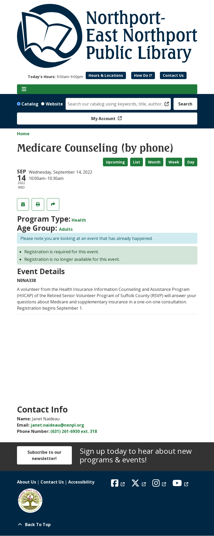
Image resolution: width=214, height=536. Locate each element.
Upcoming (115, 162)
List (136, 162)
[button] (55, 76)
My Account (104, 118)
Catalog (29, 104)
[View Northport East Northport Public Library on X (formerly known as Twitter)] (139, 484)
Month (154, 162)
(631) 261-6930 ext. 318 (73, 431)
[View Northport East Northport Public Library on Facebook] (118, 484)
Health (79, 220)
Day (190, 162)
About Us (26, 482)
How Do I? (143, 75)
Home (23, 134)
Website (54, 104)
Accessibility (81, 482)
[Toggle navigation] (24, 89)
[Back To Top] (107, 524)
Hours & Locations (106, 75)
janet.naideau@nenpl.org (57, 425)
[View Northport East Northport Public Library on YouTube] (180, 484)
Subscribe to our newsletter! (44, 455)
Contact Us (173, 75)
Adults (66, 229)
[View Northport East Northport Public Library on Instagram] (159, 484)
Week (174, 162)
